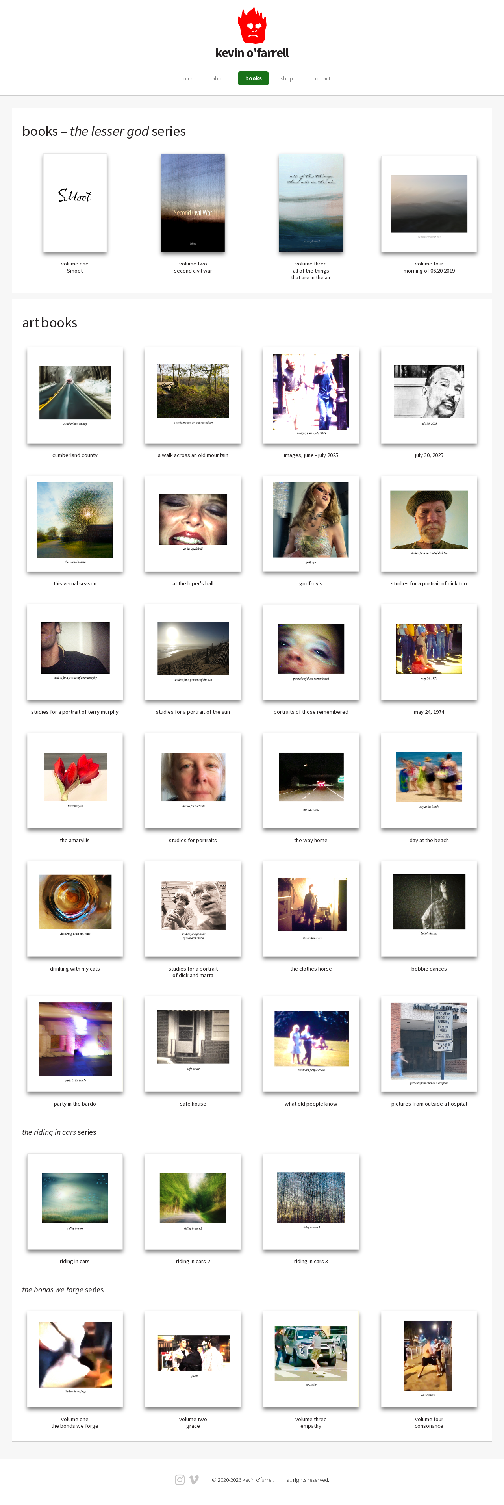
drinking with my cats (75, 968)
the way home (311, 840)
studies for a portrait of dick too (429, 583)
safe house (193, 1103)
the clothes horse (311, 968)
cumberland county (75, 454)
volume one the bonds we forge (74, 1423)
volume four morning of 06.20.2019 (429, 267)
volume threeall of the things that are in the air (311, 270)
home (186, 78)
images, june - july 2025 (311, 454)
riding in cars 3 (311, 1261)
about (219, 78)
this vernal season (75, 583)
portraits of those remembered (311, 711)
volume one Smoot (75, 267)
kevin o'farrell (252, 53)
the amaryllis (75, 840)
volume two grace (193, 1423)
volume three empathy (311, 1423)
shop (287, 78)
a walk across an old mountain (193, 454)
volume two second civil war (193, 267)
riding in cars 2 (193, 1261)
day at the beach (429, 840)
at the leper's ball (192, 583)
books (253, 78)
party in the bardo (75, 1103)
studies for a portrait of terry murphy (75, 711)
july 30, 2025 (429, 454)
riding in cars (75, 1261)
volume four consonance (429, 1423)
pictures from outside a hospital (429, 1103)
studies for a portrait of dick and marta (193, 972)
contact (321, 78)
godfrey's (310, 583)
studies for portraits (193, 840)
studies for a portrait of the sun (193, 711)
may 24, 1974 (429, 711)
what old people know (311, 1103)
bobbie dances (429, 968)
